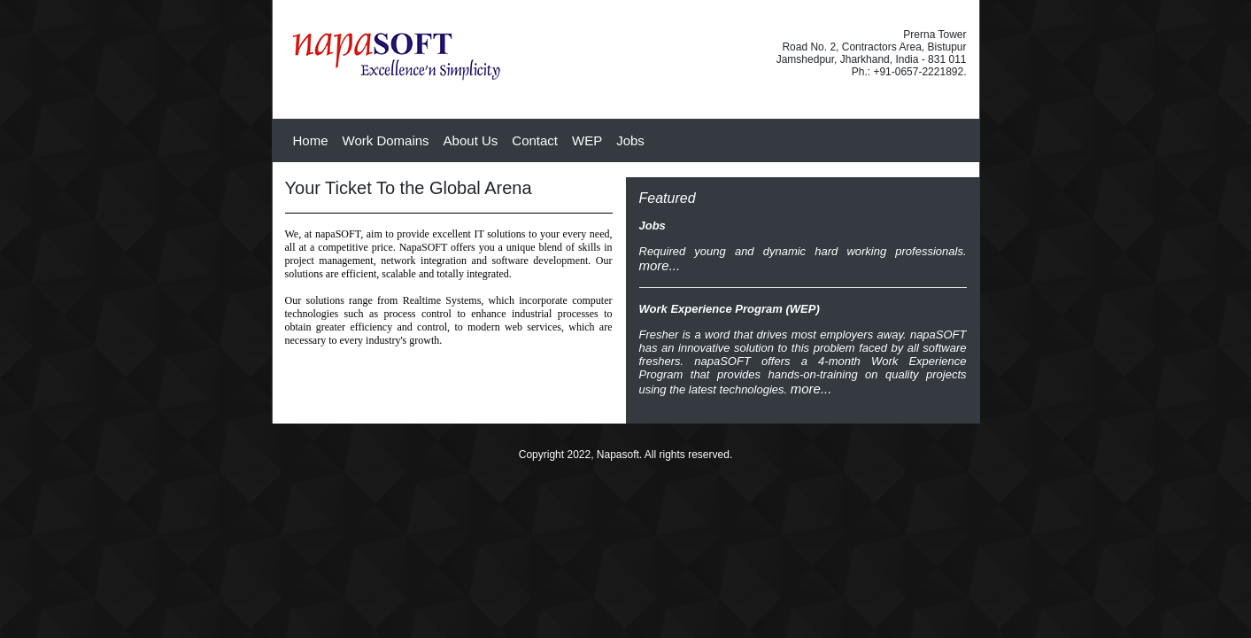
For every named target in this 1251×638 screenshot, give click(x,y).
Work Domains (386, 140)
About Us (471, 140)
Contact (535, 140)
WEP (587, 140)
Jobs (630, 140)
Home (310, 140)
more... (660, 265)
